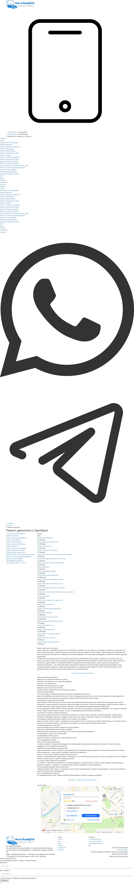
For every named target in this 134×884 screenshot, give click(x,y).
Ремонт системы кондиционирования (18, 556)
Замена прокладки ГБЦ (45, 625)
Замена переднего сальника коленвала (50, 563)
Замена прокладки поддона (46, 571)
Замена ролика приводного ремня (48, 633)
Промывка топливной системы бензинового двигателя (55, 592)
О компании (62, 847)
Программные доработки (14, 561)
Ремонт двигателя (12, 536)
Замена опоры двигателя (45, 604)
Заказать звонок (122, 850)
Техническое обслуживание (15, 533)
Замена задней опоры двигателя (48, 642)
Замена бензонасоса (44, 546)
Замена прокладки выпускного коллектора (51, 558)
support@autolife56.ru (96, 843)
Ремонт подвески (12, 546)
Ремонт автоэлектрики (13, 542)
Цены (59, 843)
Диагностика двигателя (45, 538)
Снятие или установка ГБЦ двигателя (50, 600)
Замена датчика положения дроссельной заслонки (54, 554)
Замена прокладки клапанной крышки (50, 583)
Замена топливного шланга (46, 638)
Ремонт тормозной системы (15, 550)
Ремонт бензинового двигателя (47, 617)
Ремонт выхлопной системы (15, 544)
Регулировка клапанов (44, 613)
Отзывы (60, 845)
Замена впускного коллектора (47, 550)
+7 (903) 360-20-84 (12, 134)
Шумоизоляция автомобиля (15, 552)
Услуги (60, 839)
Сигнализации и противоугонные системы (20, 554)
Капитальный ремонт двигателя (48, 575)
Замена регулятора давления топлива (50, 621)
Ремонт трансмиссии (13, 540)
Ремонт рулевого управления (16, 538)
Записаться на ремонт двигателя (82, 673)
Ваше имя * (4, 862)
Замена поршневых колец (46, 629)
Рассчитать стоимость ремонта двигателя (82, 780)
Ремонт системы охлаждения (16, 548)
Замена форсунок (43, 567)
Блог (59, 841)
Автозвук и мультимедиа (14, 558)
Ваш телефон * (5, 870)
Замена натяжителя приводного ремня (50, 579)
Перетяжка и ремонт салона (15, 563)
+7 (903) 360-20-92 (12, 132)
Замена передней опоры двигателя (49, 608)
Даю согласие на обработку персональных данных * (19, 878)
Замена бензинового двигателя (47, 542)
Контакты (61, 850)
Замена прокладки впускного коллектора (51, 588)
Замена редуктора (43, 596)
